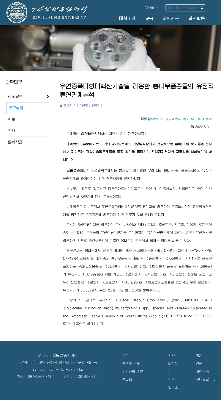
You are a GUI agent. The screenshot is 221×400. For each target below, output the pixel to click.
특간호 (127, 379)
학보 (11, 119)
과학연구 (171, 18)
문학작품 (15, 142)
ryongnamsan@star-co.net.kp (58, 369)
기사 (11, 131)
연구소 (173, 387)
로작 (125, 355)
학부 (171, 379)
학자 (199, 355)
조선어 (151, 7)
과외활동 (196, 18)
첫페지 (66, 105)
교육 (149, 18)
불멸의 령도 (131, 363)
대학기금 (202, 371)
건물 (199, 363)
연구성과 (16, 108)
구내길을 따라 (206, 379)
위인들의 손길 (132, 371)
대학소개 (127, 18)
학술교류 (15, 96)
